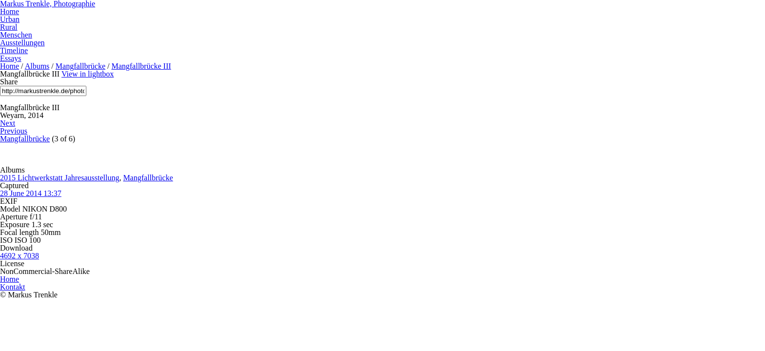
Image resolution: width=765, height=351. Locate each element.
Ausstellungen (22, 43)
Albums (37, 66)
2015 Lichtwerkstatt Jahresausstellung (59, 178)
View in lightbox (87, 74)
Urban (10, 19)
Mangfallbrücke (80, 66)
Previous (13, 131)
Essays (10, 58)
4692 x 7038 (19, 256)
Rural (9, 27)
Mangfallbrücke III (141, 66)
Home (9, 11)
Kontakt (12, 287)
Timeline (14, 50)
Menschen (16, 35)
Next (7, 123)
